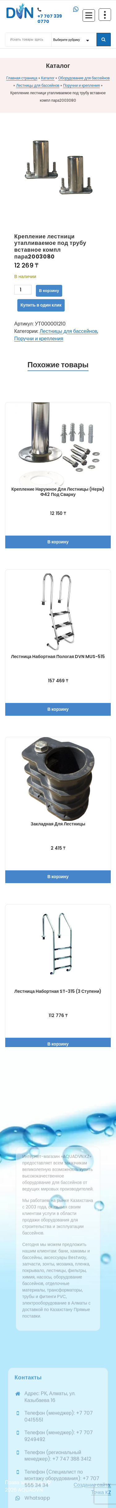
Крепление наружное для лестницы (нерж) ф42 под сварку (58, 492)
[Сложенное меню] (89, 15)
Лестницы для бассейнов (37, 85)
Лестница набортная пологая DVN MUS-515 (58, 656)
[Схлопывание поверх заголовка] (105, 14)
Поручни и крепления (81, 85)
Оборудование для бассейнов (84, 78)
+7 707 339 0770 (49, 19)
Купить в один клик (40, 305)
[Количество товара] (23, 289)
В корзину (49, 290)
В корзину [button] (58, 542)
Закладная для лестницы (58, 824)
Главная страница (21, 78)
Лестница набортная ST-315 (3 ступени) (58, 991)
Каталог (48, 78)
